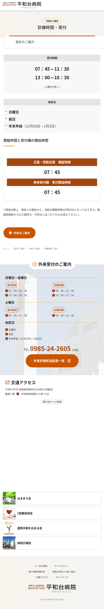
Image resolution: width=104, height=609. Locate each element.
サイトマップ (62, 577)
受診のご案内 (19, 248)
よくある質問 (41, 566)
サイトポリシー (62, 566)
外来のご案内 (34, 248)
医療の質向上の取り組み (64, 571)
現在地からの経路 (52, 401)
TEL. (52, 349)
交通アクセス (42, 577)
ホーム (6, 248)
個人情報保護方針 (37, 571)
